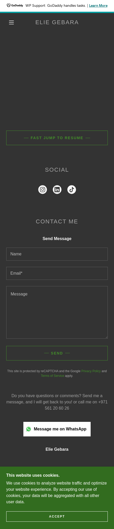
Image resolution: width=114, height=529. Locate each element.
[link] (57, 22)
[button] (11, 22)
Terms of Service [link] (52, 376)
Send (57, 353)
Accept (57, 516)
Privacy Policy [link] (91, 371)
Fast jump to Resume (57, 138)
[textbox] (57, 254)
